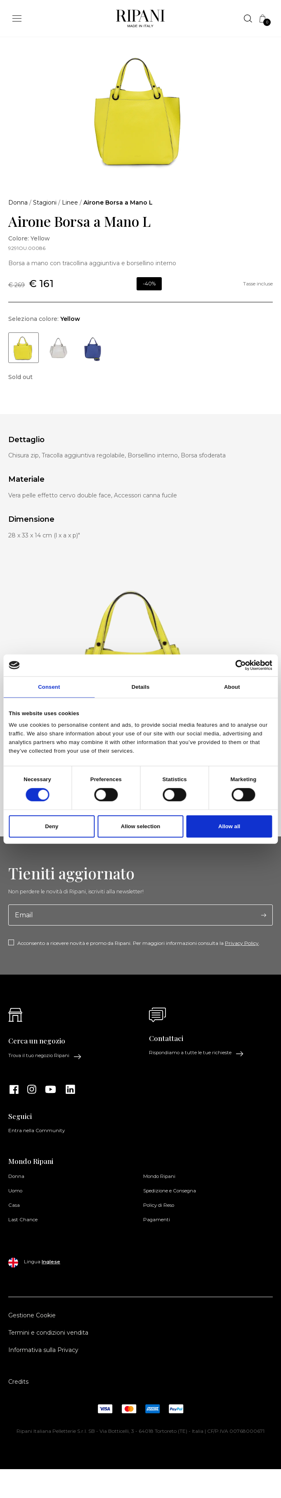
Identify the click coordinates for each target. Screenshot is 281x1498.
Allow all (229, 826)
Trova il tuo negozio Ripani (45, 1056)
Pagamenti (156, 1219)
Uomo (15, 1191)
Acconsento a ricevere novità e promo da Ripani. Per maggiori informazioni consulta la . (138, 943)
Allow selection (140, 826)
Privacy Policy (242, 943)
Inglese (51, 1262)
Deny (51, 826)
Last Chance (23, 1219)
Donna (18, 202)
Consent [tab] (49, 686)
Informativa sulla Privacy (43, 1350)
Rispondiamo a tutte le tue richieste (196, 1053)
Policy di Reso (158, 1205)
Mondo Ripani (159, 1176)
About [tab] (232, 686)
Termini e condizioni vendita (48, 1332)
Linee (70, 202)
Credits (18, 1381)
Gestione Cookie (32, 1315)
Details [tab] (141, 686)
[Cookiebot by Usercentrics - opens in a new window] (236, 665)
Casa (14, 1205)
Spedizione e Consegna (169, 1191)
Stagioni (45, 202)
